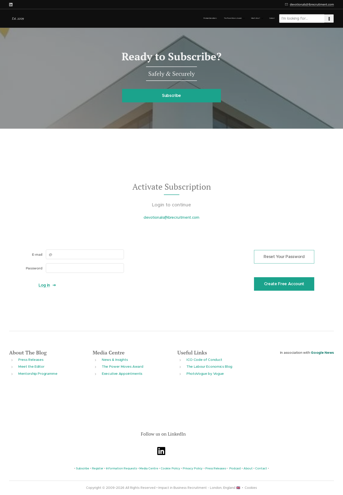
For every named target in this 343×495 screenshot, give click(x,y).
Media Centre (109, 352)
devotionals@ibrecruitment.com (312, 4)
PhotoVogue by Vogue (205, 373)
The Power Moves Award (122, 366)
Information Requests (121, 468)
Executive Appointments (122, 373)
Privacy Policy (193, 468)
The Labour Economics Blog (209, 366)
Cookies (251, 488)
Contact (261, 468)
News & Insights (115, 359)
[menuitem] (249, 18)
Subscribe (82, 468)
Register (97, 468)
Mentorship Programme (38, 373)
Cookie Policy (170, 468)
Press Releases (31, 359)
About (248, 468)
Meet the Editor (31, 366)
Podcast (235, 468)
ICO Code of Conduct (204, 359)
